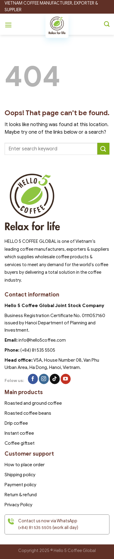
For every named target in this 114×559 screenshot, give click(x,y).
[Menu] (9, 24)
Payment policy (20, 484)
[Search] (106, 24)
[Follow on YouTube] (66, 379)
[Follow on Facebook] (33, 379)
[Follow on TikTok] (55, 379)
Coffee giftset (20, 443)
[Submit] (103, 149)
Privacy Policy (18, 504)
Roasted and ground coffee (33, 403)
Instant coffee (19, 433)
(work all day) (48, 527)
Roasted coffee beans (28, 413)
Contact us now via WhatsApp (47, 521)
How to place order (25, 464)
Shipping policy (20, 474)
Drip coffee (16, 423)
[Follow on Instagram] (44, 379)
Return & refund (21, 494)
